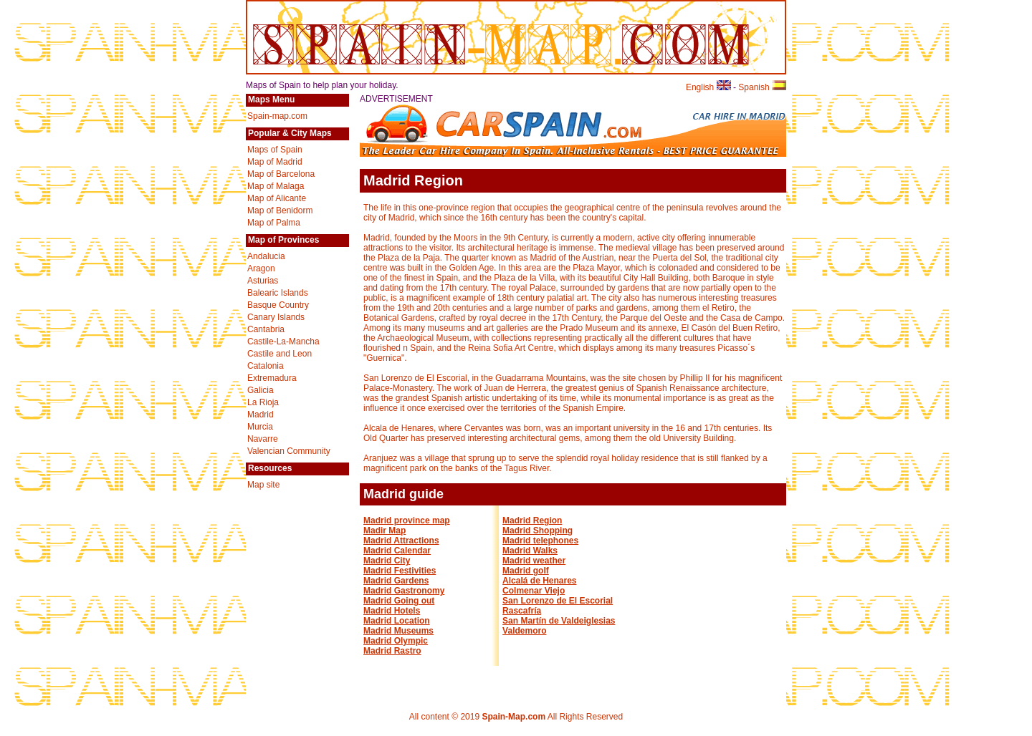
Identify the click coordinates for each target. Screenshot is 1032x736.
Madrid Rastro (392, 651)
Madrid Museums (398, 631)
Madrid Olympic (395, 641)
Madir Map (384, 531)
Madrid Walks (530, 551)
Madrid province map (406, 520)
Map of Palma (273, 223)
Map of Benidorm (279, 210)
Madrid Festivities (399, 571)
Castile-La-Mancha (283, 341)
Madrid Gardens (396, 581)
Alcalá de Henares (539, 581)
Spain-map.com (277, 116)
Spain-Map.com (513, 717)
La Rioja (263, 402)
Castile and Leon (279, 354)
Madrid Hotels (391, 611)
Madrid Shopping (537, 531)
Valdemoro (524, 631)
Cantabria (266, 329)
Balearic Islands (277, 293)
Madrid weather (533, 561)
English (708, 87)
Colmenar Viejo (533, 591)
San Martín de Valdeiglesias (558, 621)
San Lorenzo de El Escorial (557, 601)
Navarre (262, 439)
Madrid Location (396, 621)
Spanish (762, 87)
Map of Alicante (276, 198)
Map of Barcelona (281, 174)
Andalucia (266, 256)
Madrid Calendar (397, 551)
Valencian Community (288, 451)
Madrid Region (532, 520)
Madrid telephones (540, 541)
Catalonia (265, 366)
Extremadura (272, 378)
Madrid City (386, 561)
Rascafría (521, 611)
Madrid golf (525, 571)
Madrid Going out (398, 601)
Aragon (261, 268)
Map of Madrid (274, 162)
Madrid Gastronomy (403, 591)
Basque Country (278, 305)
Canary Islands (276, 317)
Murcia (260, 427)
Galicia (260, 390)
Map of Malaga (275, 186)
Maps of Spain (274, 150)
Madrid (260, 415)
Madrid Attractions (401, 541)
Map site (263, 485)
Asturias (262, 281)
